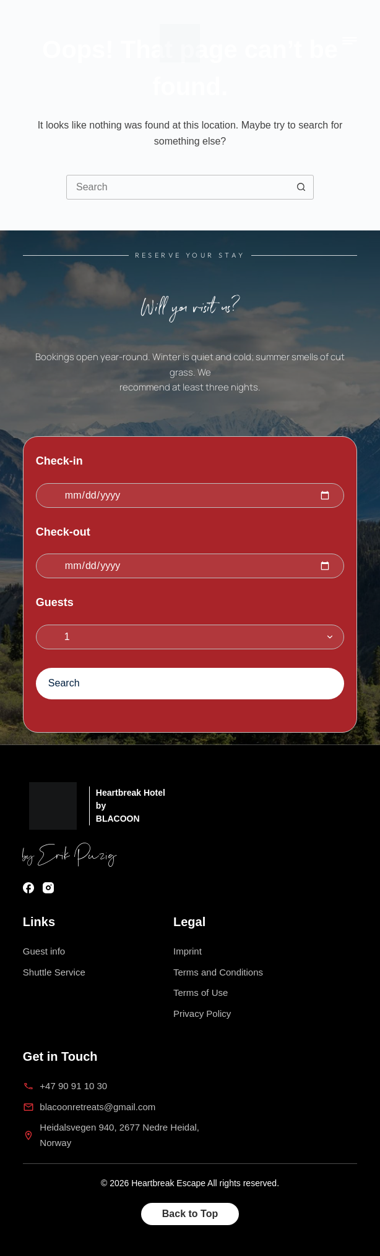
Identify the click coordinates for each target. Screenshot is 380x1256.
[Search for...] (177, 187)
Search (64, 683)
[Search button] (300, 187)
